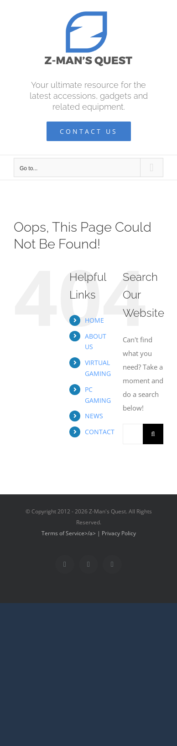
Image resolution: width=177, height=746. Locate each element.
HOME (94, 320)
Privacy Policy (119, 533)
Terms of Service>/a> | (72, 533)
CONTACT (100, 431)
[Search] (153, 434)
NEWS (94, 415)
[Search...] (133, 434)
